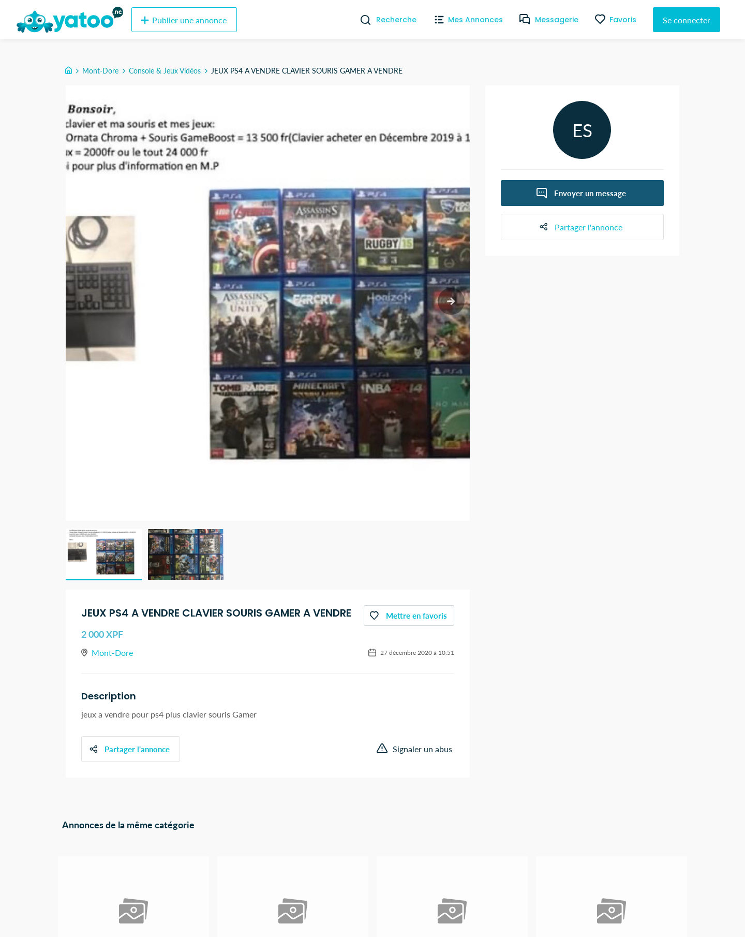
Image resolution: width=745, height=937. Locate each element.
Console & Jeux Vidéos (165, 70)
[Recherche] (361, 19)
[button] (104, 554)
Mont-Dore (100, 70)
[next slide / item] (450, 302)
